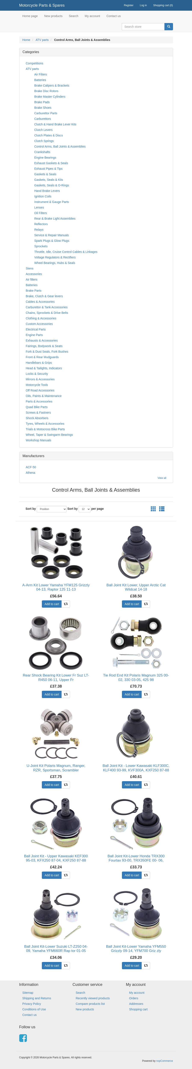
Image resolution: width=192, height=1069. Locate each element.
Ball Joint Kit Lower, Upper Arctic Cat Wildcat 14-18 (136, 587)
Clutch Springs (44, 141)
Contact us (113, 16)
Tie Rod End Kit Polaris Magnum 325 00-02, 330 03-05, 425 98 (136, 677)
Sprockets (41, 246)
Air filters (31, 279)
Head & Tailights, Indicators (44, 368)
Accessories (34, 274)
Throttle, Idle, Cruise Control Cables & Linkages (66, 251)
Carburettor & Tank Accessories (47, 307)
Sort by (31, 508)
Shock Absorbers (37, 418)
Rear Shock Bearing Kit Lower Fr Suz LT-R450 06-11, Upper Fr (56, 677)
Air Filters (40, 74)
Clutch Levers (43, 130)
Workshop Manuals (38, 440)
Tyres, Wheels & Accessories (45, 423)
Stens (30, 268)
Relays (39, 229)
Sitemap (27, 992)
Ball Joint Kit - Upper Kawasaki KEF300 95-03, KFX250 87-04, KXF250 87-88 (56, 858)
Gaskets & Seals (45, 174)
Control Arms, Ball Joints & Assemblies (60, 146)
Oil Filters (40, 213)
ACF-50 (31, 467)
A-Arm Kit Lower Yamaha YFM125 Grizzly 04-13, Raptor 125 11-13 (56, 587)
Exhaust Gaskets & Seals (51, 163)
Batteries (40, 80)
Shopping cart (138, 1009)
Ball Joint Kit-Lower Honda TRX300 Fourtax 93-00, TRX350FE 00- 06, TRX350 (135, 860)
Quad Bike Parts (37, 407)
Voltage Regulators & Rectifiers (55, 257)
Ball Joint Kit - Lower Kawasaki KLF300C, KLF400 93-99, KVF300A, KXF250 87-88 (136, 768)
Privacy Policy (31, 1003)
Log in (143, 5)
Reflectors (41, 224)
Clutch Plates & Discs (48, 135)
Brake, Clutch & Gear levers (44, 296)
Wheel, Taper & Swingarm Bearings (49, 434)
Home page (30, 16)
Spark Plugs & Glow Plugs (51, 240)
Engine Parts (34, 335)
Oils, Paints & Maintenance (44, 396)
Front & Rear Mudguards (42, 357)
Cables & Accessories (40, 301)
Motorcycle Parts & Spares (42, 5)
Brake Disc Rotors (46, 91)
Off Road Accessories (40, 390)
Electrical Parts (36, 329)
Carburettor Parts (45, 113)
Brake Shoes (42, 107)
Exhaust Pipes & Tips (48, 168)
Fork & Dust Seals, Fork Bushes (47, 351)
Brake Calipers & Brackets (51, 85)
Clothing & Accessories (41, 318)
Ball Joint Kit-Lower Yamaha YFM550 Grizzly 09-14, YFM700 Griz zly (136, 948)
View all (162, 478)
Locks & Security (37, 373)
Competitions (34, 63)
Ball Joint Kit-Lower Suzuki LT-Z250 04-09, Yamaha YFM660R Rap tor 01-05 (56, 948)
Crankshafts (42, 152)
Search (73, 16)
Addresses (136, 1003)
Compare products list (90, 1003)
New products (53, 16)
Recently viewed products (93, 998)
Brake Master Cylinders (50, 96)
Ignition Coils (42, 196)
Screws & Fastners (38, 412)
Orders (133, 998)
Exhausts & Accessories (42, 340)
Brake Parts (33, 290)
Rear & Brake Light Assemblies (55, 218)
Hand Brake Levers (47, 191)
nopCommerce (164, 1060)
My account (92, 16)
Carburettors (42, 118)
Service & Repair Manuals (51, 235)
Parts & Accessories (39, 401)
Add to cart (52, 604)
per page (97, 508)
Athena (30, 472)
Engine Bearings (45, 157)
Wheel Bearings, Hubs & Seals (54, 263)
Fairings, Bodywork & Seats (44, 346)
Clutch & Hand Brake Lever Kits (55, 124)
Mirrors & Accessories (40, 379)
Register (128, 5)
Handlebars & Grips (39, 362)
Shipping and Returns (36, 998)
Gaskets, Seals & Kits (48, 179)
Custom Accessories (39, 324)
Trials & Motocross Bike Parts (45, 429)
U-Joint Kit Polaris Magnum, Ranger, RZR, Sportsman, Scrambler (56, 768)
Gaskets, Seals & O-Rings (51, 185)
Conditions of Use (34, 1009)
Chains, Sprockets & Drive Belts (47, 312)
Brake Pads (42, 102)
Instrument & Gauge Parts (51, 202)
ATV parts (42, 40)
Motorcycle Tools (37, 385)
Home (26, 40)
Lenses (39, 207)
